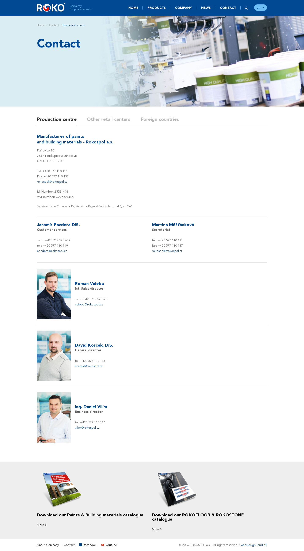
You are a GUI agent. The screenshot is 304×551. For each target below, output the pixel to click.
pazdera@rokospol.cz (52, 251)
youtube (111, 545)
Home (133, 8)
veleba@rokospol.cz (89, 304)
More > (42, 525)
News (206, 8)
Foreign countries (160, 119)
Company (183, 8)
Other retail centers (108, 119)
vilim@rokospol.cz (87, 427)
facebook (90, 545)
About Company (48, 545)
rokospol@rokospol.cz (52, 182)
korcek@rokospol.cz (89, 366)
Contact (228, 8)
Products (157, 8)
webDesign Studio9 (254, 545)
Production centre (57, 119)
